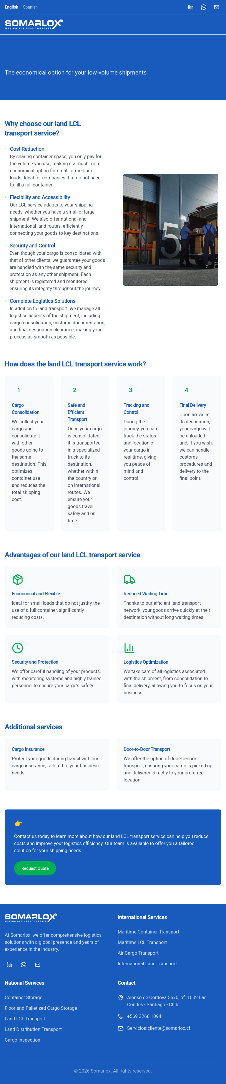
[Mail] (216, 7)
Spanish (30, 7)
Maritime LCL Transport (142, 942)
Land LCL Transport (25, 1019)
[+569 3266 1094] (139, 1016)
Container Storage (23, 997)
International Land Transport (147, 963)
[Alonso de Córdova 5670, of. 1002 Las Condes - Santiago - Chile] (169, 1001)
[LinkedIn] (190, 7)
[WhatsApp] (203, 7)
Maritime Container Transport (148, 932)
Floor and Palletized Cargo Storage (41, 1008)
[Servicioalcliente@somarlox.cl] (154, 1028)
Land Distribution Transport (33, 1029)
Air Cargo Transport (138, 953)
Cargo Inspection (22, 1040)
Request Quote (35, 868)
